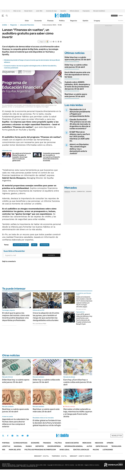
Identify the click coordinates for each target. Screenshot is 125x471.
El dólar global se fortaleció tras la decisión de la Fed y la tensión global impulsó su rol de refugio (47, 423)
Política (62, 21)
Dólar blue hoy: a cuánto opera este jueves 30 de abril (77, 58)
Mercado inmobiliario (99, 11)
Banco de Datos (72, 443)
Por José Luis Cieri (81, 309)
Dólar (27, 21)
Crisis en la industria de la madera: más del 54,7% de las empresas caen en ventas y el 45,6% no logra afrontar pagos (84, 302)
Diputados (63, 11)
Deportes (39, 446)
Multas (96, 450)
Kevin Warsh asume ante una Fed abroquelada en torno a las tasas (77, 74)
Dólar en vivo (17, 11)
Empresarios (86, 11)
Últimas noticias (20, 443)
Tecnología (116, 446)
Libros (34, 245)
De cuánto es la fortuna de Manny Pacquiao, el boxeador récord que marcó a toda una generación (21, 157)
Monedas (67, 191)
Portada (6, 443)
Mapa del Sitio (15, 450)
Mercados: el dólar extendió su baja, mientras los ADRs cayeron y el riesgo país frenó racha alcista (77, 413)
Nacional (18, 446)
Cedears (88, 191)
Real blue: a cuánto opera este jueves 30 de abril (76, 95)
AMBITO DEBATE (80, 456)
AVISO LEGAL (65, 450)
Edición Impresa (54, 446)
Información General (74, 446)
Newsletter (120, 20)
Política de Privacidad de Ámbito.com (40, 450)
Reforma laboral (74, 11)
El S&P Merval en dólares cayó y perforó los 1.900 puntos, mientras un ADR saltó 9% (80, 136)
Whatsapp (27, 435)
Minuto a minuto (70, 406)
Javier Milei (39, 11)
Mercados (86, 443)
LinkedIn (17, 435)
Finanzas (50, 21)
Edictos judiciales (81, 450)
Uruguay (97, 21)
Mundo (29, 446)
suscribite (114, 15)
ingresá (121, 15)
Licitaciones (108, 450)
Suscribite (51, 255)
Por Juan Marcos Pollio (39, 323)
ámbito (4, 25)
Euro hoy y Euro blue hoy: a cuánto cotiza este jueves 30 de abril (77, 382)
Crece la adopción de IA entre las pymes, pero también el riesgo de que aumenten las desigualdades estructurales (46, 316)
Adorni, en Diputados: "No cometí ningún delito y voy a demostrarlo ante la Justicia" (79, 149)
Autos (89, 446)
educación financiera (27, 25)
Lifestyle (6, 446)
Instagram (12, 435)
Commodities (81, 191)
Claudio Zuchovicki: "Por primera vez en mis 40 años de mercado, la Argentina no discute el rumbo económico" (80, 124)
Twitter (3, 435)
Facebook (7, 435)
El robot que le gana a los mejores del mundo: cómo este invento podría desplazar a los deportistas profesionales (16, 316)
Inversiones (44, 245)
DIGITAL (41, 456)
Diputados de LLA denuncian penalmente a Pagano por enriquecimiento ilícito (80, 112)
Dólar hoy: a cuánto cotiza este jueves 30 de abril (76, 66)
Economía (38, 21)
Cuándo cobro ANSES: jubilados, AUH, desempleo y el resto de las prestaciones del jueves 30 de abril (77, 85)
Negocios (73, 21)
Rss (3, 450)
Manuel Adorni (28, 11)
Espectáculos (102, 446)
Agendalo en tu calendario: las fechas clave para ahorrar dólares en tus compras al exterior (15, 423)
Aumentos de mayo (51, 11)
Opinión (85, 21)
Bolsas (73, 191)
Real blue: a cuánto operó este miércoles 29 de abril (46, 410)
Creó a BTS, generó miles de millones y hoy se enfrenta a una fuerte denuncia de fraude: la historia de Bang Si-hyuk (84, 319)
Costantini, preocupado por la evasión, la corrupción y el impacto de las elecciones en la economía (51, 157)
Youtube (22, 435)
